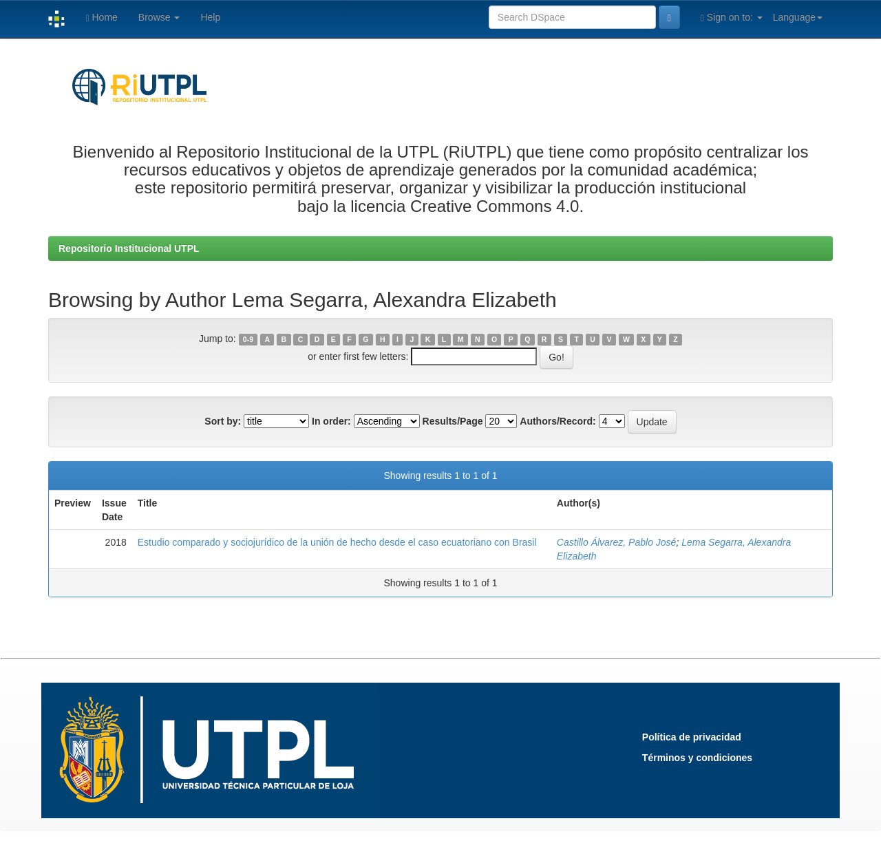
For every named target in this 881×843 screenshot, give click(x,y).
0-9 (248, 339)
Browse (159, 17)
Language (797, 17)
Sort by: (222, 421)
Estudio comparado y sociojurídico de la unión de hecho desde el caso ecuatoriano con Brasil (337, 542)
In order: (331, 421)
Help (210, 17)
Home (101, 17)
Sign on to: (732, 17)
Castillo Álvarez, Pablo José (617, 542)
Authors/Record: (557, 421)
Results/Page (453, 421)
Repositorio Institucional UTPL (129, 248)
